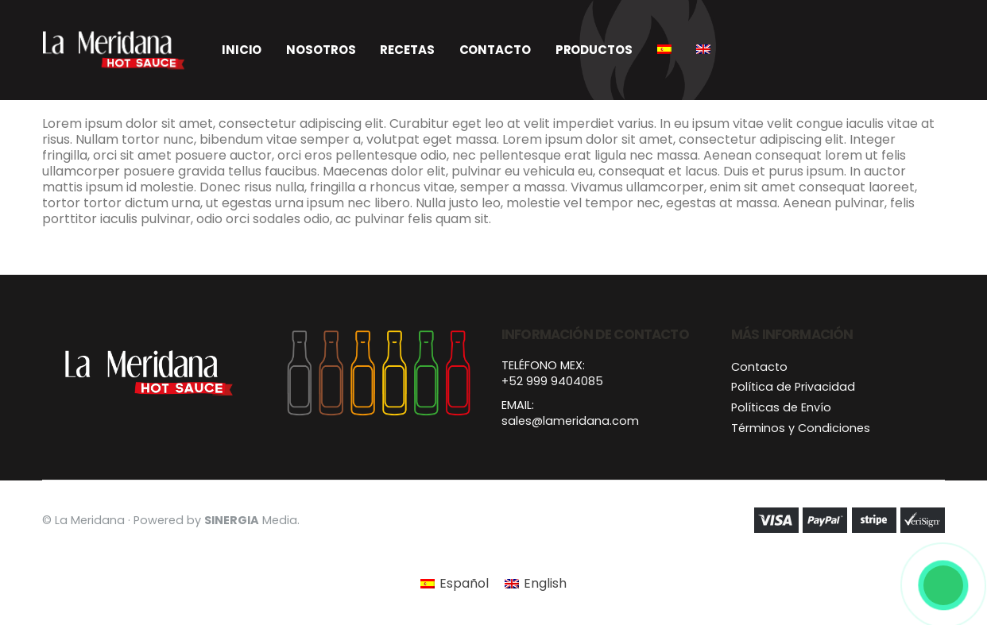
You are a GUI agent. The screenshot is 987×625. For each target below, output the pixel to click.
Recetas (407, 49)
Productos (594, 49)
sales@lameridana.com (570, 421)
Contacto (495, 49)
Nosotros (320, 49)
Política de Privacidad (793, 387)
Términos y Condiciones (800, 428)
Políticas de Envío (781, 407)
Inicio (241, 49)
